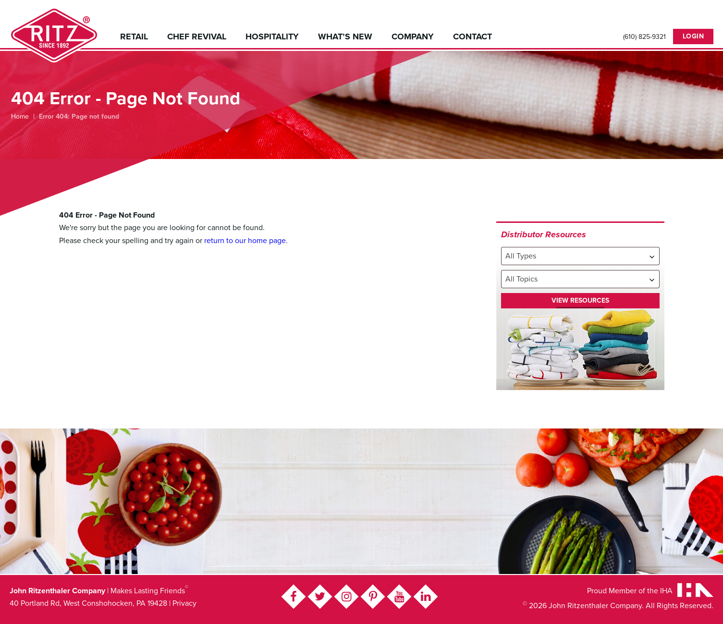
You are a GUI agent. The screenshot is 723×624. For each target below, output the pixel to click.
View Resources (580, 300)
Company (413, 36)
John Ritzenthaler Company (54, 34)
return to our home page (245, 240)
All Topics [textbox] (521, 279)
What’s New (345, 36)
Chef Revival (196, 36)
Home (20, 116)
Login (693, 36)
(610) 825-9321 (644, 37)
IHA (666, 591)
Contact (472, 36)
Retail (134, 36)
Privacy (184, 603)
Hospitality (272, 36)
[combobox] (580, 256)
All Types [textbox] (520, 256)
